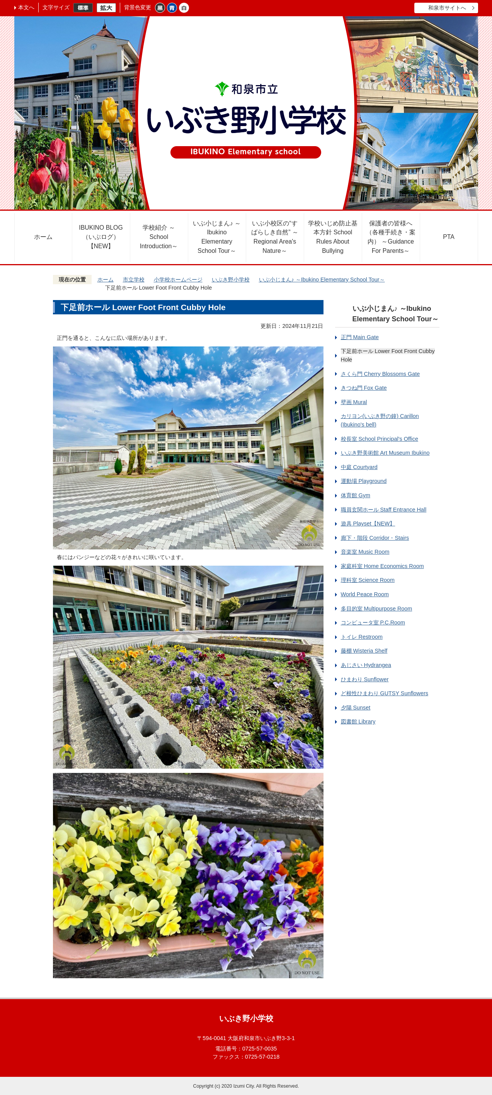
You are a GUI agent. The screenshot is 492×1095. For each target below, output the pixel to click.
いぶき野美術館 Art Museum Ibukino (385, 453)
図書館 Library (358, 721)
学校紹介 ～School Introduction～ (159, 236)
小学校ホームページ (178, 279)
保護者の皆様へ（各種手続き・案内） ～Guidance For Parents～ (390, 237)
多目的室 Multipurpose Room (376, 608)
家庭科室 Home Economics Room (382, 566)
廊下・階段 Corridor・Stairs (375, 538)
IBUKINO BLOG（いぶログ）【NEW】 (101, 236)
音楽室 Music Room (365, 552)
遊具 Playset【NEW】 (368, 523)
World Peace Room (365, 594)
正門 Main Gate (360, 337)
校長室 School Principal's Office (379, 439)
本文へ (26, 7)
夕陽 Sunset (356, 707)
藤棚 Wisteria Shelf (364, 651)
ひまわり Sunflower (365, 679)
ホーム (43, 237)
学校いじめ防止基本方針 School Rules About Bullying (333, 237)
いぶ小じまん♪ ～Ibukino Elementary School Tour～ (217, 237)
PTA (449, 237)
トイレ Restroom (362, 637)
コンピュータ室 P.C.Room (373, 622)
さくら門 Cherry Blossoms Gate (380, 374)
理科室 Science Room (368, 580)
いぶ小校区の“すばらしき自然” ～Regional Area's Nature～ (274, 237)
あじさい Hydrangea (366, 665)
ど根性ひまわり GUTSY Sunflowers (385, 693)
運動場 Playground (364, 481)
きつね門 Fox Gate (364, 388)
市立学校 (134, 279)
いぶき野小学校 (231, 279)
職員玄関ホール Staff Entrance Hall (384, 510)
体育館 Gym (355, 495)
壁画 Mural (354, 402)
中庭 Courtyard (359, 467)
